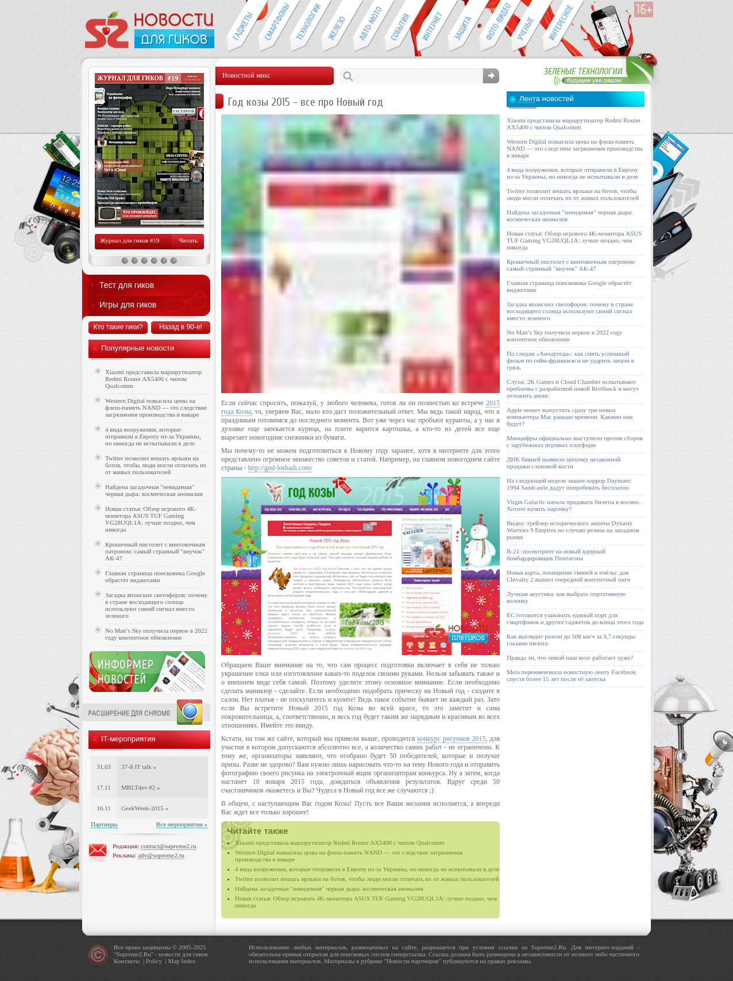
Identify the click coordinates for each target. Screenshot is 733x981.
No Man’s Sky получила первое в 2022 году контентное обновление (156, 634)
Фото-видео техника (495, 26)
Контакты (127, 960)
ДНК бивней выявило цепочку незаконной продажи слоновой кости (564, 463)
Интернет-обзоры (431, 26)
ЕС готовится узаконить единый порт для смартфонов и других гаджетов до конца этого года (575, 618)
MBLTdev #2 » (140, 787)
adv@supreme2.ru (161, 855)
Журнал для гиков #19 (129, 240)
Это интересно (563, 26)
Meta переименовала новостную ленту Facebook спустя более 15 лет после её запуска (571, 675)
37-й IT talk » (138, 766)
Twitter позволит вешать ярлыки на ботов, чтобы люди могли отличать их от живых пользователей (367, 878)
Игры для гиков (127, 304)
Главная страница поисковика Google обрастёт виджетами (155, 576)
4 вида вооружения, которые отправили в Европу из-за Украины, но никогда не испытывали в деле (367, 868)
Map (173, 960)
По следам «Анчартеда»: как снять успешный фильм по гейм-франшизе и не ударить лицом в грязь (570, 360)
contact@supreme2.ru (168, 845)
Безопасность (463, 26)
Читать (188, 240)
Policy (154, 960)
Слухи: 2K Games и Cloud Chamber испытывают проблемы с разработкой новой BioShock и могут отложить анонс (573, 388)
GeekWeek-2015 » (144, 808)
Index (188, 960)
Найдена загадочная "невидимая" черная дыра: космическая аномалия (329, 888)
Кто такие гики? (117, 327)
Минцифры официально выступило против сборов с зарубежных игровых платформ (575, 441)
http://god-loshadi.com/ (280, 468)
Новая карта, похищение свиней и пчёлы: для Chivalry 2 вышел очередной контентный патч (568, 576)
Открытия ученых (526, 26)
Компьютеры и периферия (337, 26)
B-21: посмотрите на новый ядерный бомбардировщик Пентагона (556, 554)
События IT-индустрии (400, 26)
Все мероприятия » (181, 824)
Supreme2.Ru (134, 954)
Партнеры (104, 824)
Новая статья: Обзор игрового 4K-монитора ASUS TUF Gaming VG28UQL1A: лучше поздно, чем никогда (150, 519)
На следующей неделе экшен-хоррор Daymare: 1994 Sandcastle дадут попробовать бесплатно (569, 484)
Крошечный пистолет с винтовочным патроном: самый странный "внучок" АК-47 (155, 551)
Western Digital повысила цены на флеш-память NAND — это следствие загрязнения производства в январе (156, 407)
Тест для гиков (126, 285)
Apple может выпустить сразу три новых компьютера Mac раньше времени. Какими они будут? (569, 416)
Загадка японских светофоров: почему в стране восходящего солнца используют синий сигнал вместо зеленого (156, 605)
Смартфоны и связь (274, 26)
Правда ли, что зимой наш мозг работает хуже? (570, 657)
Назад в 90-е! (180, 327)
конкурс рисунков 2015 (451, 738)
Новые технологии (305, 26)
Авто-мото (368, 26)
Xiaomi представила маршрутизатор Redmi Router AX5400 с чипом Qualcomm (340, 842)
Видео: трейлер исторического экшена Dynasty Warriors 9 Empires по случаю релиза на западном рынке (573, 530)
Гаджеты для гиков (242, 26)
